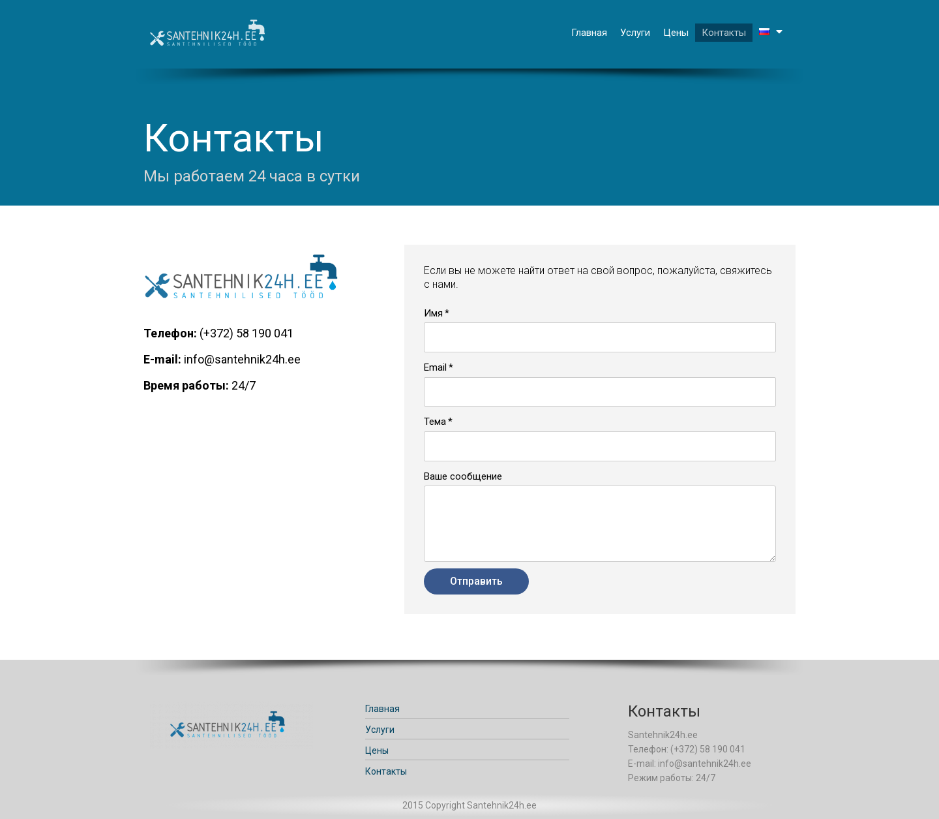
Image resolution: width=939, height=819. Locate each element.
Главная (589, 33)
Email (435, 367)
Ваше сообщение (463, 476)
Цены (676, 33)
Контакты (724, 33)
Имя (433, 313)
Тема (435, 421)
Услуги (635, 33)
